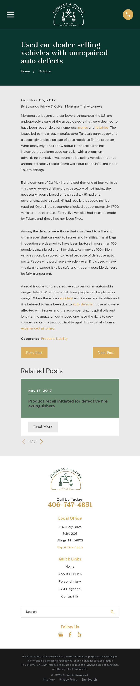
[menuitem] (49, 680)
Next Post (106, 352)
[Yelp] (79, 634)
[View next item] (41, 441)
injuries (83, 127)
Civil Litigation (70, 589)
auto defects (83, 304)
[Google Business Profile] (60, 634)
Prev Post (34, 352)
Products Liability (54, 338)
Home (70, 566)
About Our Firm (70, 574)
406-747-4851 (70, 505)
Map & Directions (70, 547)
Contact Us (70, 596)
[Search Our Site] (112, 611)
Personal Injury (70, 581)
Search (31, 611)
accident (66, 298)
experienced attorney (37, 328)
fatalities (102, 127)
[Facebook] (70, 634)
